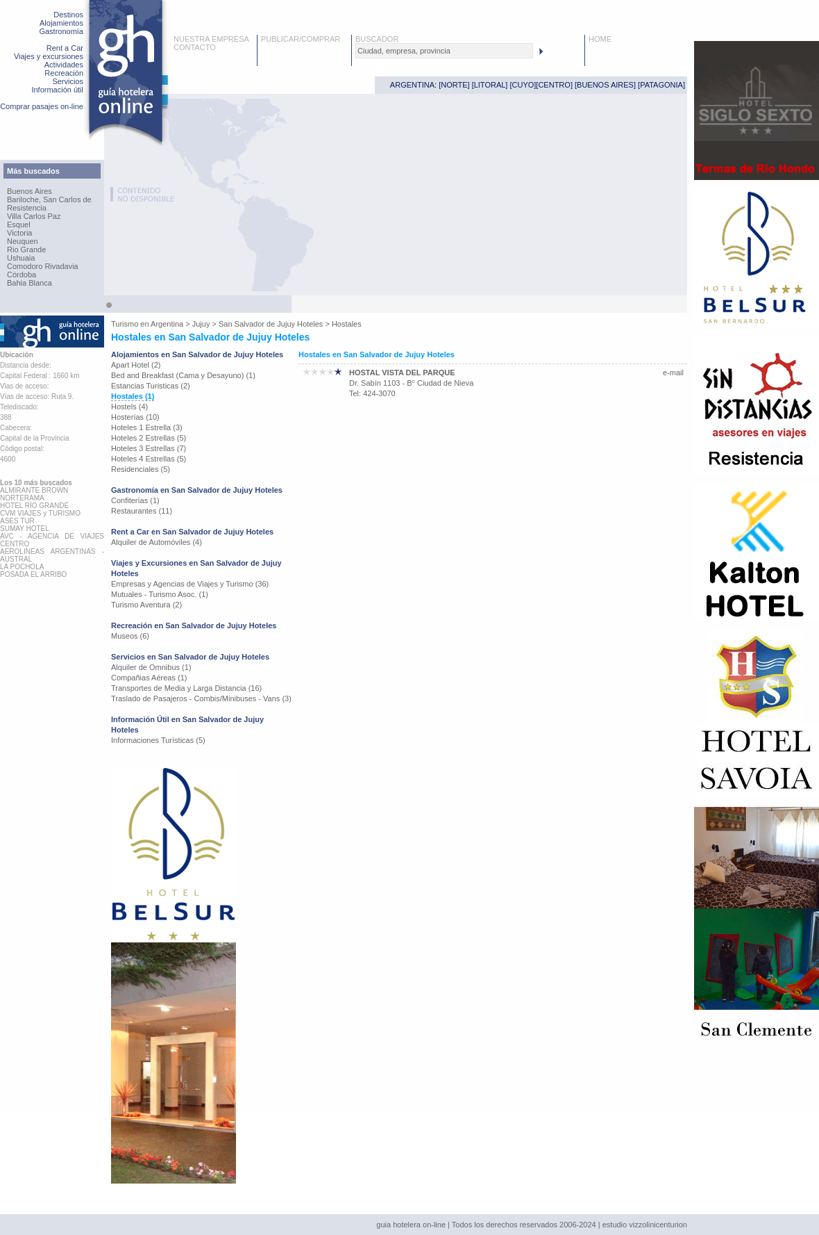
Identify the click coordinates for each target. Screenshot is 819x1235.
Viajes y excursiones (48, 56)
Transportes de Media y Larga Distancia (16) (186, 688)
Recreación (63, 73)
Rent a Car (65, 48)
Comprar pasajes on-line (41, 106)
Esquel (19, 224)
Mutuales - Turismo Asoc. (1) (159, 594)
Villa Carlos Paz (33, 216)
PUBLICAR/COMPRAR (300, 39)
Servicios (67, 81)
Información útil (57, 89)
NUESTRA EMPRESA (211, 39)
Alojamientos (61, 23)
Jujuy (201, 324)
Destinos (68, 14)
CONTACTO (195, 47)
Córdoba (21, 274)
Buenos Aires (29, 191)
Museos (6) (130, 636)
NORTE (454, 85)
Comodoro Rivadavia (42, 266)
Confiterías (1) (135, 500)
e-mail (673, 372)
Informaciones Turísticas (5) (158, 740)
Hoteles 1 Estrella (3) (147, 427)
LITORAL (490, 85)
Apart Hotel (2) (136, 365)
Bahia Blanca (29, 283)
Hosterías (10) (135, 417)
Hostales (347, 324)
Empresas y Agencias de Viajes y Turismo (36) (190, 584)
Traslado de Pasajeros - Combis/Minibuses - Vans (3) (201, 698)
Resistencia (27, 208)
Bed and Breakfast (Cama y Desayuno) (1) (183, 375)
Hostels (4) (129, 406)
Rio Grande (26, 249)
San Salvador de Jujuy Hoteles (271, 324)
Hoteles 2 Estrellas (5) (148, 438)
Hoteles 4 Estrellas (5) (148, 459)
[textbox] (444, 50)
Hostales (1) (132, 396)
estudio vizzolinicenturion (644, 1224)
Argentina (167, 324)
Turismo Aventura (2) (146, 604)
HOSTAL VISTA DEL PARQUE (402, 372)
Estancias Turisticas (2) (150, 386)
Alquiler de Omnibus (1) (151, 667)
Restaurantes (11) (141, 511)
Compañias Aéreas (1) (149, 677)
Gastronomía (61, 31)
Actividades (63, 64)
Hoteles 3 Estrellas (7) (148, 448)
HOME (600, 39)
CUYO (523, 85)
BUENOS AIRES (605, 85)
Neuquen (22, 241)
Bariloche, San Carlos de (49, 199)
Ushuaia (21, 258)
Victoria (19, 233)
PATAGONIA (661, 85)
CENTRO (554, 85)
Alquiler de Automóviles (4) (156, 542)
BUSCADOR (376, 39)
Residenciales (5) (140, 469)
